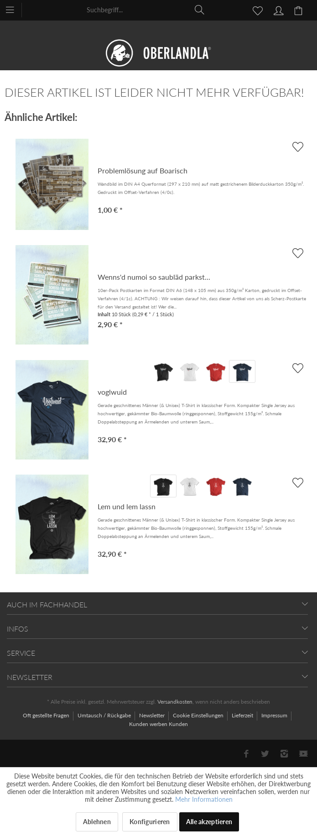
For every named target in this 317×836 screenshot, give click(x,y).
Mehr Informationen (204, 799)
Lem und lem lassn (127, 506)
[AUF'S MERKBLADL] (298, 368)
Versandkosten (174, 701)
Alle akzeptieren (209, 822)
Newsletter (152, 715)
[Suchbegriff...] (146, 9)
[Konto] (277, 9)
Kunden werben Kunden (158, 724)
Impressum (275, 715)
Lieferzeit (243, 715)
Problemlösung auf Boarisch (142, 170)
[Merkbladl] (255, 9)
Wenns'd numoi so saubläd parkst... (154, 276)
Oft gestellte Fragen (47, 715)
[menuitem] (14, 9)
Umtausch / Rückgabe (105, 715)
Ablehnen (97, 822)
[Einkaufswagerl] (300, 9)
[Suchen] (199, 9)
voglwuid (112, 391)
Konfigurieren (150, 822)
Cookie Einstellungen (199, 715)
